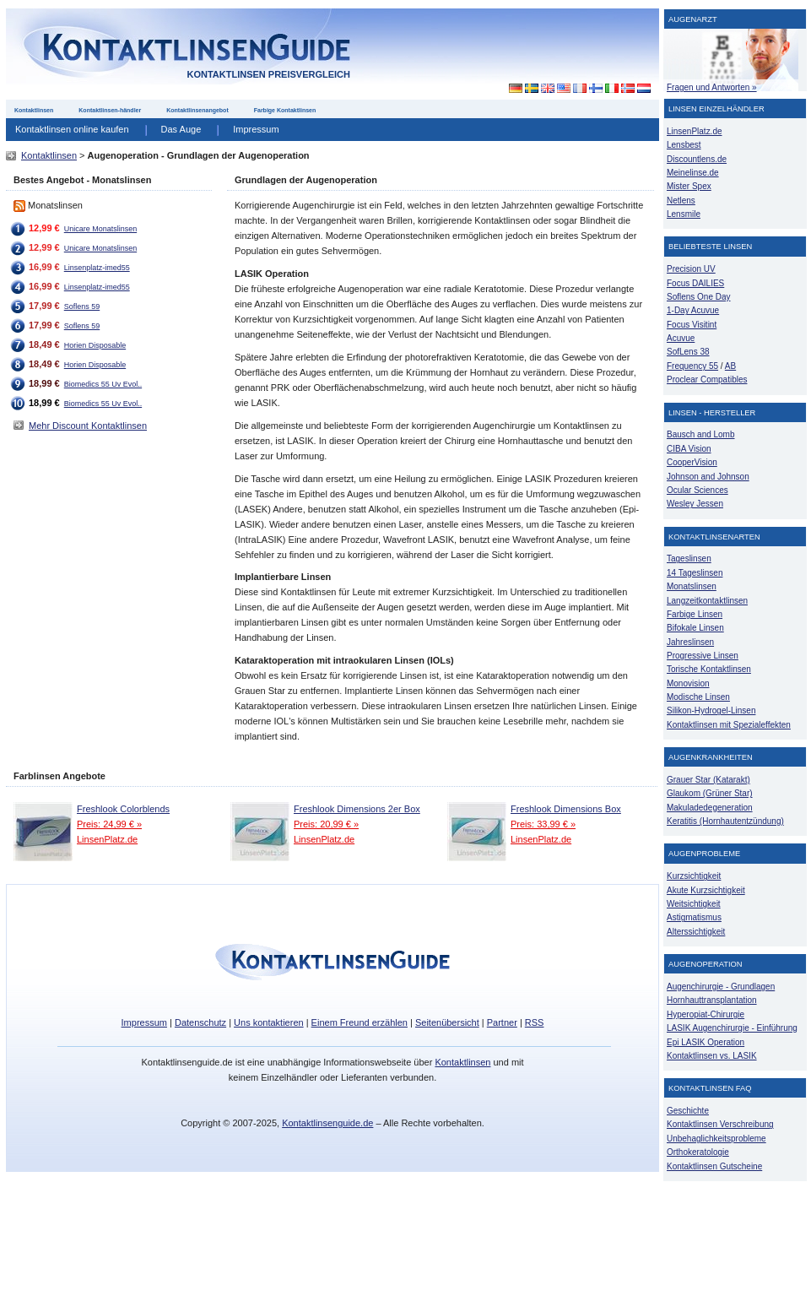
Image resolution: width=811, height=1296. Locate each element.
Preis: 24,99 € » (109, 824)
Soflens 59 (82, 306)
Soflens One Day (698, 296)
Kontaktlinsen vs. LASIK (712, 1055)
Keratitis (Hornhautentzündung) (725, 821)
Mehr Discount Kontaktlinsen (88, 425)
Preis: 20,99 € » (326, 824)
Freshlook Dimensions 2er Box (357, 809)
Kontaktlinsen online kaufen (72, 129)
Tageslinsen (689, 558)
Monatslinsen (691, 586)
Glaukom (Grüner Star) (710, 793)
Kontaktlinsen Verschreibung (720, 1124)
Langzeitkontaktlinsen (707, 600)
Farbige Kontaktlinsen (285, 110)
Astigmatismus (694, 917)
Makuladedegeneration (710, 807)
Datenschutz (200, 1022)
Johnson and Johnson (708, 476)
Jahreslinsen (690, 642)
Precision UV (691, 269)
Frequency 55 (692, 366)
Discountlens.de (697, 159)
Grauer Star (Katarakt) (708, 779)
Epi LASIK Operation (705, 1042)
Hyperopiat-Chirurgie (705, 1014)
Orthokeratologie (698, 1152)
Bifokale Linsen (695, 627)
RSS (534, 1022)
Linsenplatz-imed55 (97, 267)
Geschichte (688, 1110)
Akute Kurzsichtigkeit (706, 890)
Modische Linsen (698, 697)
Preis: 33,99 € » (543, 824)
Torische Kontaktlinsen (709, 669)
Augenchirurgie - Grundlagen (721, 986)
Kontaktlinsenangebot (197, 110)
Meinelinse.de (693, 172)
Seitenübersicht (447, 1022)
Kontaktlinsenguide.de (327, 1123)
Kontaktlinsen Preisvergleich (268, 74)
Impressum (255, 129)
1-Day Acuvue (693, 310)
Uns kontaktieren (269, 1022)
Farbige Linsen (694, 614)
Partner (502, 1022)
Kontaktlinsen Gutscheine (714, 1166)
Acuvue (681, 338)
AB (730, 366)
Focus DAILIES (695, 283)
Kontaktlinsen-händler (109, 110)
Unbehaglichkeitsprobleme (716, 1138)
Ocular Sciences (697, 490)
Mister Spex (689, 186)
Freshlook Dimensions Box (566, 809)
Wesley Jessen (695, 503)
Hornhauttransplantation (712, 1000)
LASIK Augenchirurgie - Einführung (732, 1028)
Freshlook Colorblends (123, 809)
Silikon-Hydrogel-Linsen (711, 710)
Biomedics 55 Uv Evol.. (103, 384)
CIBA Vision (689, 448)
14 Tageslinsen (694, 573)
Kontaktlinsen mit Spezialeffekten (729, 724)
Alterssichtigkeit (696, 931)
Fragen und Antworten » (712, 87)
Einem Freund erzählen (359, 1022)
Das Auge (181, 129)
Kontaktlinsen (33, 110)
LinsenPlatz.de (107, 839)
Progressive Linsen (702, 655)
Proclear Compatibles (707, 379)
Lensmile (683, 214)
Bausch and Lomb (701, 434)
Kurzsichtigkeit (694, 876)
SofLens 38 (688, 351)
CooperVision (692, 462)
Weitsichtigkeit (694, 903)
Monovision (688, 683)
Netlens (681, 200)
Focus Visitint (691, 324)
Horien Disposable (95, 345)
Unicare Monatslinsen (100, 229)
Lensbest (684, 144)
